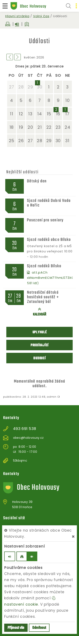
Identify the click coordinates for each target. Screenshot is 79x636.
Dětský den (37, 181)
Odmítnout (39, 628)
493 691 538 (24, 428)
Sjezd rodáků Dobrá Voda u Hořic (49, 203)
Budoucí (39, 358)
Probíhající (39, 345)
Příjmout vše (16, 628)
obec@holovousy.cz (28, 438)
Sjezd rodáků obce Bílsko (49, 239)
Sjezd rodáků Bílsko (44, 266)
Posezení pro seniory (45, 220)
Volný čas (41, 16)
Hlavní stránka (17, 16)
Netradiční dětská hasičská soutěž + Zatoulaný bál (43, 297)
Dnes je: (22, 66)
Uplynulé (39, 332)
